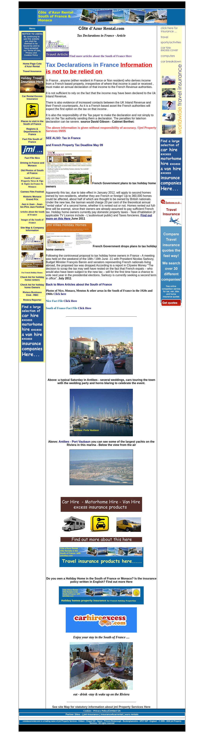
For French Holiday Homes (32, 273)
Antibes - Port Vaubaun (74, 441)
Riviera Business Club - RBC (32, 293)
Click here (59, 293)
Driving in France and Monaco (32, 164)
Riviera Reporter (32, 300)
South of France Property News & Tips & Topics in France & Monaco (32, 182)
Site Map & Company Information (32, 229)
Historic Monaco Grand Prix (32, 198)
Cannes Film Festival (32, 191)
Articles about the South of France (32, 213)
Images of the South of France (32, 221)
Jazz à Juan (27, 204)
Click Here (70, 300)
